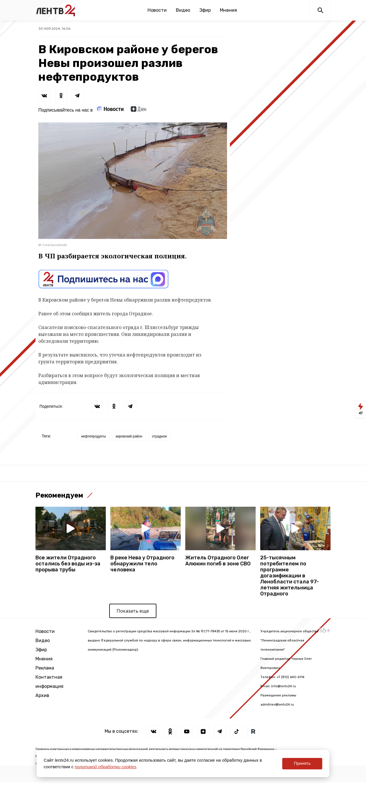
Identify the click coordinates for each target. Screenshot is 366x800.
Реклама (44, 668)
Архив (42, 695)
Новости (157, 10)
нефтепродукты (93, 436)
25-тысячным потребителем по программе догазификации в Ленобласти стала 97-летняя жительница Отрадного (289, 576)
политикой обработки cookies (105, 766)
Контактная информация (49, 681)
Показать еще (133, 611)
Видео (183, 10)
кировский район (129, 436)
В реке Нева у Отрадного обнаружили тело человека (142, 564)
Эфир (205, 10)
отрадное (159, 436)
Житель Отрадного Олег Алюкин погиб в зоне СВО (217, 561)
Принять (302, 763)
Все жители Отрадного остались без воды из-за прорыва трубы (67, 564)
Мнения (228, 10)
